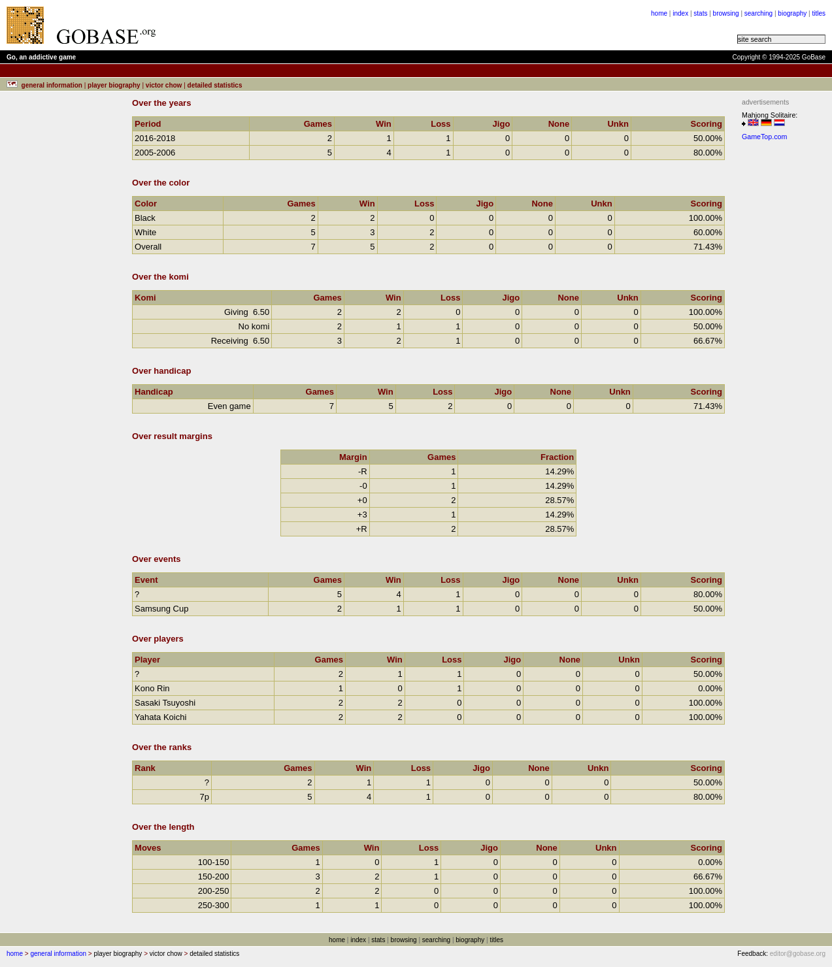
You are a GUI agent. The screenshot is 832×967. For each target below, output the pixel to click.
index (680, 13)
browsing (726, 13)
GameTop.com (764, 136)
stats (700, 13)
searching (758, 13)
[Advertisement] (781, 342)
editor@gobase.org (797, 953)
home (659, 13)
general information (58, 953)
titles (818, 13)
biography (792, 13)
